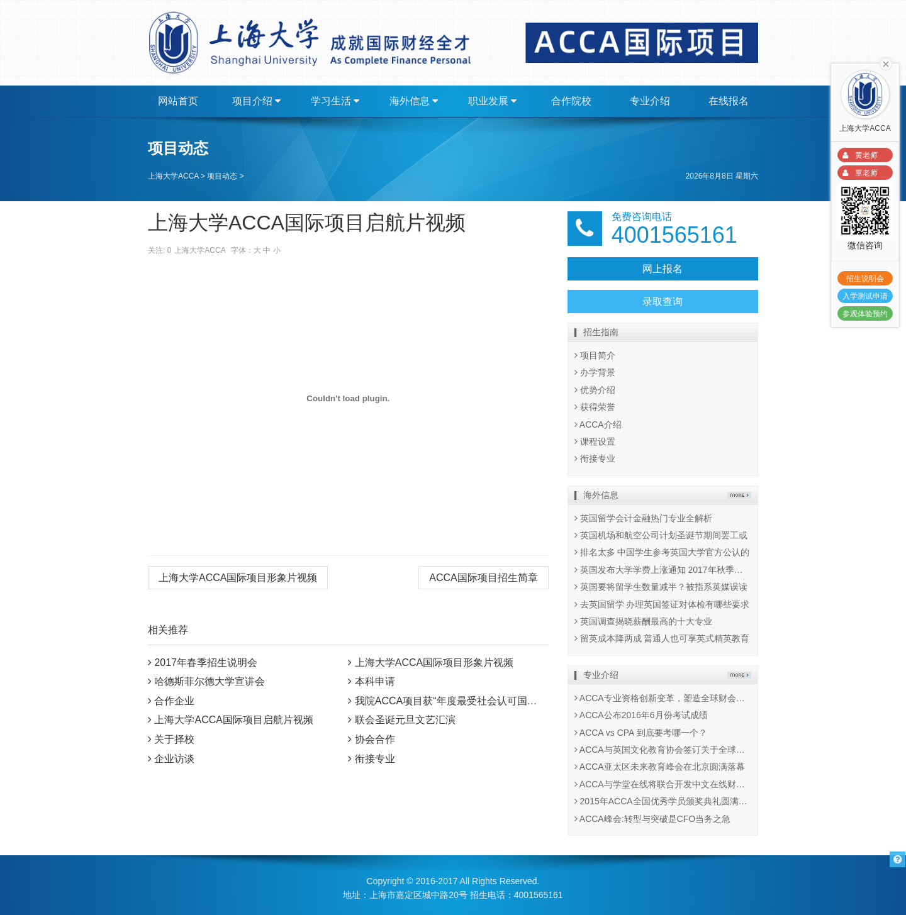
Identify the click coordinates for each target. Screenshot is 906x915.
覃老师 (858, 173)
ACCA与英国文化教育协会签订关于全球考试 (664, 750)
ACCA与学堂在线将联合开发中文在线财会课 (664, 784)
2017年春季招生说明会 (205, 662)
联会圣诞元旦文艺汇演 (405, 719)
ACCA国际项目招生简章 (483, 577)
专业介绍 (650, 101)
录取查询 (662, 301)
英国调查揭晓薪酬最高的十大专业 (643, 621)
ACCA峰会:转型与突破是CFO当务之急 (652, 819)
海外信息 (413, 101)
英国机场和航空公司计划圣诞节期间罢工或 (660, 535)
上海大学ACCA (173, 176)
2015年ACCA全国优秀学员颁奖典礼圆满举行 (665, 801)
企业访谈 (174, 758)
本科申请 (375, 681)
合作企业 (174, 701)
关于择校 (174, 739)
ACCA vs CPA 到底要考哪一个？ (640, 733)
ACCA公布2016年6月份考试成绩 (641, 715)
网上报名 (662, 268)
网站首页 (178, 101)
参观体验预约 (865, 313)
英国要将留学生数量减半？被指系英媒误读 (660, 587)
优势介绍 (594, 390)
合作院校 (571, 101)
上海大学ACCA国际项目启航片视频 (233, 719)
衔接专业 (375, 758)
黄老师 (858, 155)
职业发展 (492, 101)
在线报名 (728, 101)
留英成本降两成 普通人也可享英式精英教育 (662, 638)
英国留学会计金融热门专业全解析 (643, 518)
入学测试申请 (865, 296)
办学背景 (594, 372)
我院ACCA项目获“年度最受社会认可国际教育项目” (468, 701)
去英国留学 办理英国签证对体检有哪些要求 (662, 604)
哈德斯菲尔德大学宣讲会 (209, 681)
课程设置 (594, 441)
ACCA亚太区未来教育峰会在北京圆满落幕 (659, 767)
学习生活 (335, 101)
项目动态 (222, 176)
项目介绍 (256, 101)
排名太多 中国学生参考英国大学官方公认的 (662, 552)
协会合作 (375, 739)
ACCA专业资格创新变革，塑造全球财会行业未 (668, 698)
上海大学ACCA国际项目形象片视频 (238, 577)
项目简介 (594, 355)
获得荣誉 (594, 407)
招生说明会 (865, 278)
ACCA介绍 (598, 424)
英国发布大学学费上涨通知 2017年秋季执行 (663, 570)
